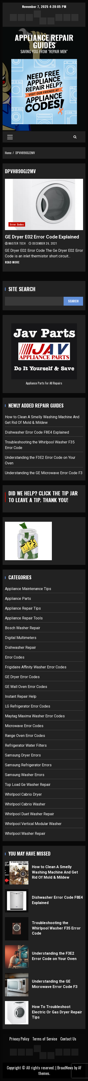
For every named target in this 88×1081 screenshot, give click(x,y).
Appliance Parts (18, 598)
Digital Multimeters (20, 637)
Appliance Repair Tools (24, 618)
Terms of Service (44, 1039)
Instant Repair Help (20, 696)
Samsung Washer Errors (24, 775)
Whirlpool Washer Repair (25, 833)
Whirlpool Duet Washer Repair (29, 814)
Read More (12, 262)
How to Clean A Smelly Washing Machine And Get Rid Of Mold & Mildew (16, 872)
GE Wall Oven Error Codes (26, 686)
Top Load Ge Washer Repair (27, 784)
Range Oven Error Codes (25, 735)
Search (73, 301)
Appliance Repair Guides (44, 41)
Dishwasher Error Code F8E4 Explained (37, 432)
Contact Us (68, 1039)
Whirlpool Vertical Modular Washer (33, 824)
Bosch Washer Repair (22, 628)
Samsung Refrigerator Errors (28, 765)
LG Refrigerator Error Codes (27, 706)
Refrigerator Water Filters (26, 745)
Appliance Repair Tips (23, 608)
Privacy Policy (19, 1039)
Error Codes (17, 224)
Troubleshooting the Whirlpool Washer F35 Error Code (16, 928)
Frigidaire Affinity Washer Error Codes (35, 667)
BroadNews (65, 1068)
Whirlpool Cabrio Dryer (23, 794)
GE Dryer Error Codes (22, 677)
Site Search (21, 289)
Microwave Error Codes (24, 726)
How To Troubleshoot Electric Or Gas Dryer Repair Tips (16, 1012)
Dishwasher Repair (20, 647)
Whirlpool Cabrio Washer (25, 804)
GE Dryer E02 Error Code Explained (44, 204)
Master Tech (17, 243)
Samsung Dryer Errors (23, 755)
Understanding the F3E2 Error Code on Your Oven (16, 956)
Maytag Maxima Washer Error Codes (35, 716)
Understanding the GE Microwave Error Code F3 (44, 473)
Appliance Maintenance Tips (28, 589)
